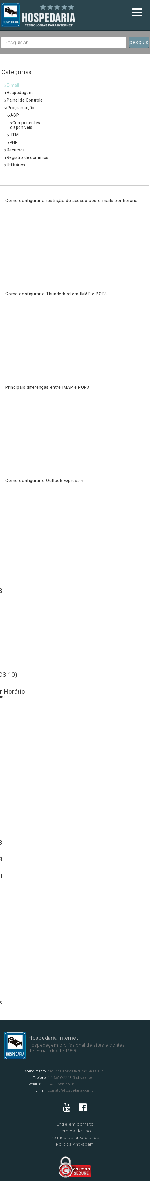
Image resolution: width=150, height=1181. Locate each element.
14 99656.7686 (61, 1084)
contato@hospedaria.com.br (71, 1090)
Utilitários (15, 165)
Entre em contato (75, 1124)
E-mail (11, 85)
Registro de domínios (26, 157)
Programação (19, 107)
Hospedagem (18, 92)
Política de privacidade (75, 1137)
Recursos (14, 150)
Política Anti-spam (75, 1144)
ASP (13, 115)
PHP (12, 142)
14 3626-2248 (60, 1078)
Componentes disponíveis (25, 125)
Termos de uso (75, 1131)
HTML (14, 135)
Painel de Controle (23, 100)
